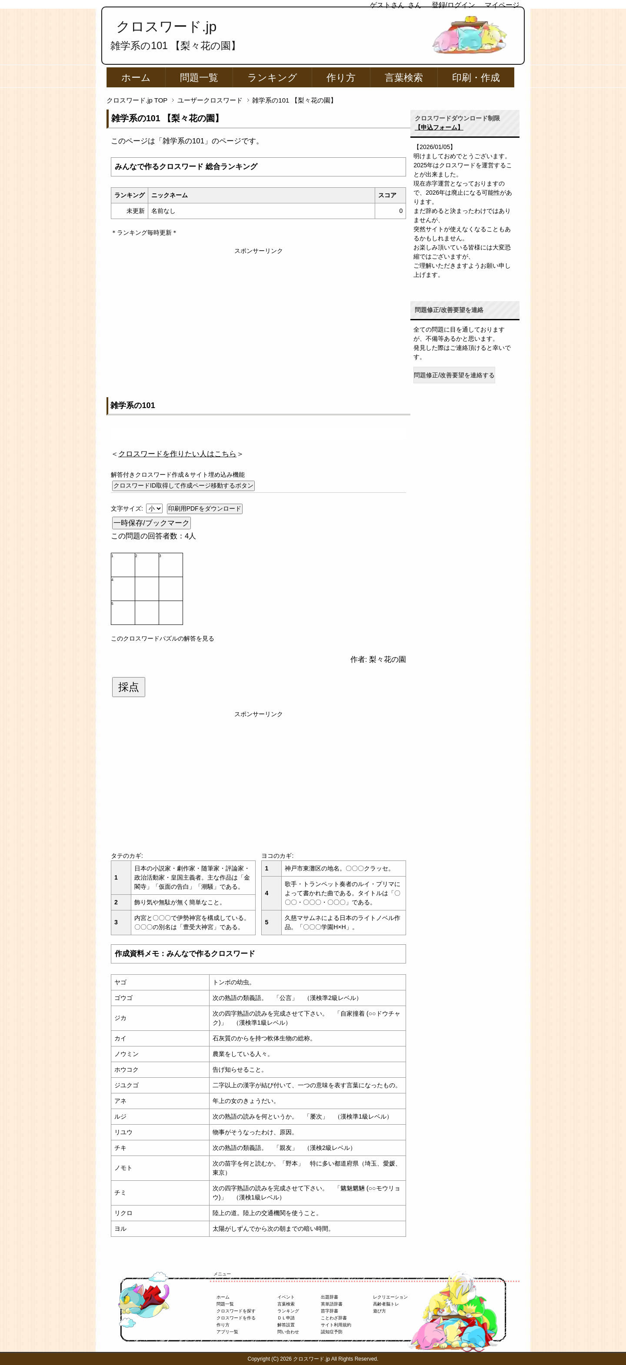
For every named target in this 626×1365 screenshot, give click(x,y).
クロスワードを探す (236, 1311)
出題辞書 (329, 1297)
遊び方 (379, 1311)
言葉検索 (404, 77)
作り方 (341, 77)
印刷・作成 (476, 77)
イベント (286, 1297)
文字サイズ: (128, 508)
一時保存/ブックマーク (151, 523)
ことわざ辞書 (334, 1317)
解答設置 (286, 1324)
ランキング (272, 77)
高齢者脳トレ (386, 1304)
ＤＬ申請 (286, 1317)
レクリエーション (390, 1297)
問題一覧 (199, 77)
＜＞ (177, 454)
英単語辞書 (332, 1304)
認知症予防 (332, 1331)
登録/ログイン (453, 5)
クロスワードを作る (236, 1317)
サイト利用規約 (336, 1324)
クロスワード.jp (166, 26)
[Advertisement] (258, 316)
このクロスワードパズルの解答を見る (162, 638)
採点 (128, 687)
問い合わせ (288, 1331)
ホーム (136, 77)
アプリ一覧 (227, 1331)
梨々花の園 (387, 659)
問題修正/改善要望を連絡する (454, 375)
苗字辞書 (329, 1311)
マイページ (502, 5)
